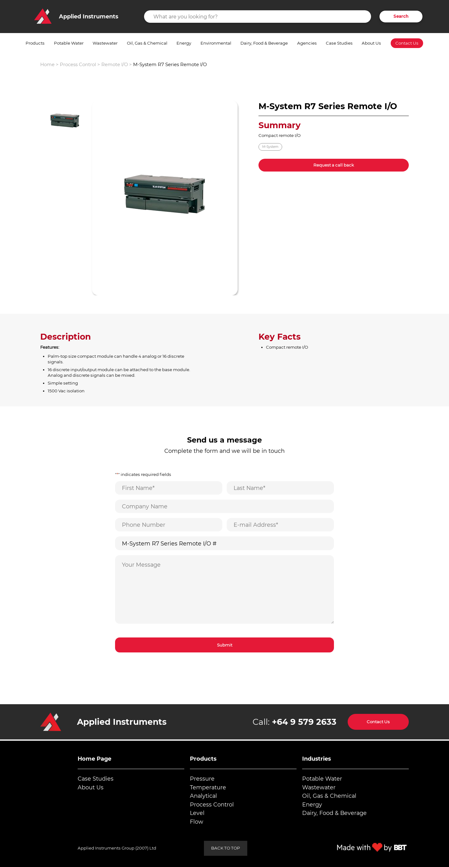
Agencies (307, 43)
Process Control (78, 64)
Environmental (215, 43)
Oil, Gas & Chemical (147, 43)
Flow (196, 821)
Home (47, 64)
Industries (316, 758)
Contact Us (406, 43)
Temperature (208, 787)
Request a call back (333, 164)
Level (197, 813)
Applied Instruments (122, 722)
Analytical (203, 795)
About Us (371, 43)
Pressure (202, 778)
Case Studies (339, 43)
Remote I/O (114, 64)
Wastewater (105, 43)
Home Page (94, 758)
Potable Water (69, 43)
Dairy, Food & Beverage (264, 43)
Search (400, 16)
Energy (183, 43)
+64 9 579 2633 (304, 722)
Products (35, 43)
